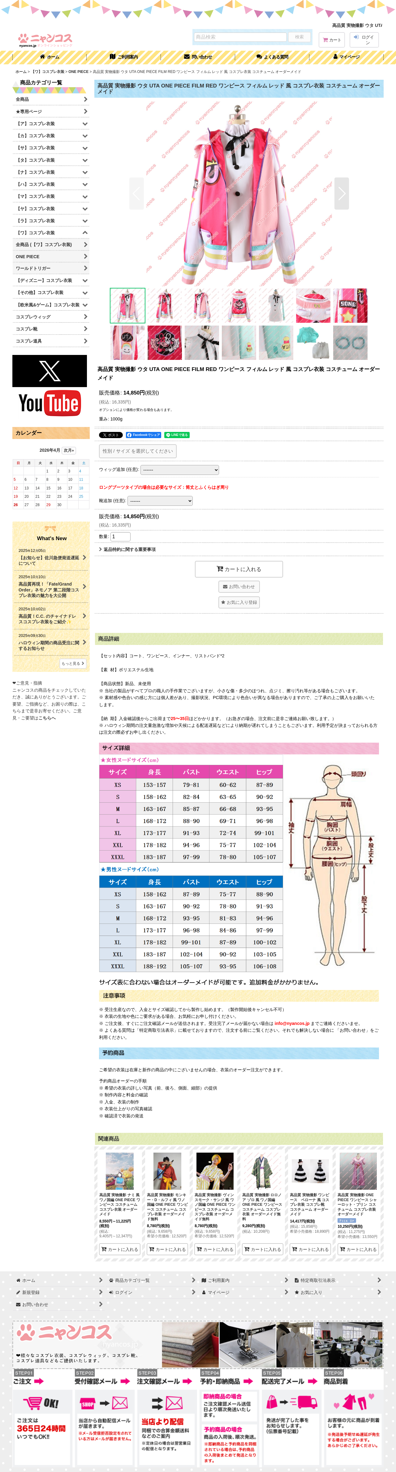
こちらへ (47, 717)
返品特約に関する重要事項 (127, 549)
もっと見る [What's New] (73, 663)
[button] (272, 57)
